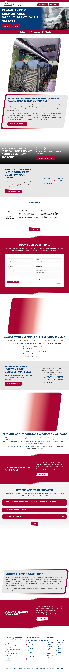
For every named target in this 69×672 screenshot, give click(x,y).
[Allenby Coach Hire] (12, 4)
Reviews (49, 653)
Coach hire (50, 642)
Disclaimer (59, 644)
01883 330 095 (55, 248)
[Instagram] (6, 1)
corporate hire (32, 438)
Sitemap (58, 650)
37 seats (59, 178)
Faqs (48, 651)
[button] (62, 5)
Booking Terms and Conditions (59, 654)
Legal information (59, 647)
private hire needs (55, 343)
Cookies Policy (60, 642)
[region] (40, 214)
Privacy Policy (60, 640)
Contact (49, 657)
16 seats (48, 178)
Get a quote (50, 655)
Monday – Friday (32, 659)
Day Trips (49, 649)
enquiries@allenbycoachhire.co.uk (21, 250)
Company (49, 644)
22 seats (48, 181)
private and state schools (21, 446)
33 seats (48, 183)
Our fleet (49, 646)
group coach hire (12, 181)
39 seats (59, 181)
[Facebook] (3, 1)
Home (48, 640)
